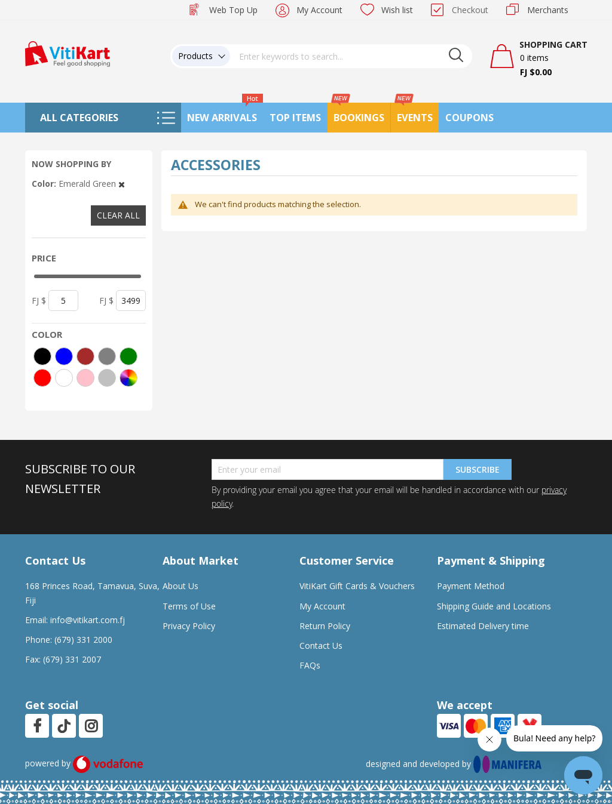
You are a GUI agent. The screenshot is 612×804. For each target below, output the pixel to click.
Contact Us (320, 645)
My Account (319, 10)
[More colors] (128, 378)
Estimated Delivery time (483, 626)
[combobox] (351, 56)
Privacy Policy (189, 626)
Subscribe (477, 469)
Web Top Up (233, 10)
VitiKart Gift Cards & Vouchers (357, 586)
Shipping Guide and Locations (494, 606)
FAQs (309, 665)
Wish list (397, 10)
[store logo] (67, 52)
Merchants (547, 10)
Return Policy (324, 626)
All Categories (79, 117)
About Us (180, 586)
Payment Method (470, 586)
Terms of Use (189, 606)
